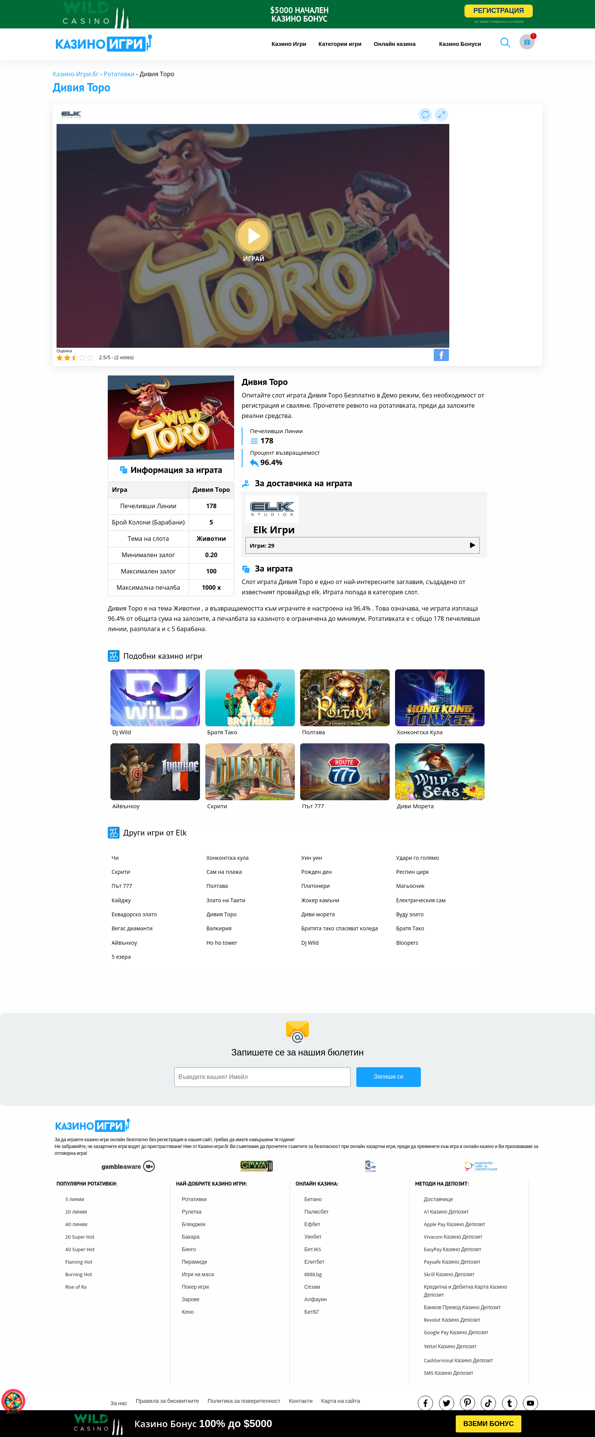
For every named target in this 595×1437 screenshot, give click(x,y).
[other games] (155, 697)
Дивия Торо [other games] (221, 914)
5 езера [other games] (121, 956)
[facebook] (425, 1403)
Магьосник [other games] (410, 885)
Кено (188, 1312)
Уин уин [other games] (311, 857)
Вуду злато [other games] (409, 914)
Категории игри (340, 44)
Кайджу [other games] (121, 900)
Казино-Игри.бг (76, 74)
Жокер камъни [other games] (320, 900)
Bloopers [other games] (407, 942)
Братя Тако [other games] (410, 928)
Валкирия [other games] (218, 928)
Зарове (191, 1300)
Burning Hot (78, 1274)
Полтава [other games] (217, 885)
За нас (118, 1403)
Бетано (313, 1199)
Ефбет (312, 1224)
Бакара (191, 1237)
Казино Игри (289, 44)
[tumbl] (509, 1403)
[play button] (253, 236)
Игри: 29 (362, 545)
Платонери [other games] (315, 885)
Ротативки (119, 74)
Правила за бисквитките (167, 1401)
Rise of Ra (76, 1287)
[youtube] (530, 1403)
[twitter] (446, 1403)
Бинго (189, 1249)
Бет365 (312, 1249)
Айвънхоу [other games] (124, 942)
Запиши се (388, 1077)
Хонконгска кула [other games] (227, 857)
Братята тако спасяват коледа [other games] (339, 928)
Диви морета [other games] (318, 914)
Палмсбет (316, 1212)
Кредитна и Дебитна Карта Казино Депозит (465, 1291)
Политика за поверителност (244, 1401)
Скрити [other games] (121, 871)
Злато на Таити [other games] (226, 900)
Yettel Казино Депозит (450, 1347)
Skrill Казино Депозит (449, 1274)
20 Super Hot (79, 1237)
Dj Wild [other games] (310, 942)
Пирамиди (194, 1262)
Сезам (312, 1287)
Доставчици (438, 1199)
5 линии (74, 1199)
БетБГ (312, 1312)
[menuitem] (289, 44)
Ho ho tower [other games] (221, 942)
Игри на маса (198, 1274)
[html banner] (297, 1423)
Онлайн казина (395, 44)
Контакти (300, 1401)
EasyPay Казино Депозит (453, 1249)
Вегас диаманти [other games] (132, 928)
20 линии (76, 1212)
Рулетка (191, 1212)
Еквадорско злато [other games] (134, 914)
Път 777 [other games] (122, 885)
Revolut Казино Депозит (452, 1320)
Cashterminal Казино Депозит (458, 1361)
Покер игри (195, 1287)
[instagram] (488, 1403)
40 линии (76, 1224)
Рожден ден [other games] (316, 871)
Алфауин (315, 1300)
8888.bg (313, 1274)
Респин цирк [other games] (412, 871)
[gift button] (527, 41)
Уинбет (312, 1237)
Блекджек (194, 1224)
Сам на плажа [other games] (224, 871)
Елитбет (314, 1262)
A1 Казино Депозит (446, 1212)
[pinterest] (467, 1402)
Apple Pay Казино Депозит (454, 1224)
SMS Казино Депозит (448, 1373)
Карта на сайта (340, 1401)
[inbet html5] (297, 14)
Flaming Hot (79, 1262)
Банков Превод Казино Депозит (462, 1307)
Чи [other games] (115, 857)
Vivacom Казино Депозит (453, 1237)
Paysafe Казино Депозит (452, 1262)
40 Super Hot (80, 1249)
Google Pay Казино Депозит (456, 1332)
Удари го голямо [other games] (417, 857)
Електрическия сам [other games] (420, 900)
